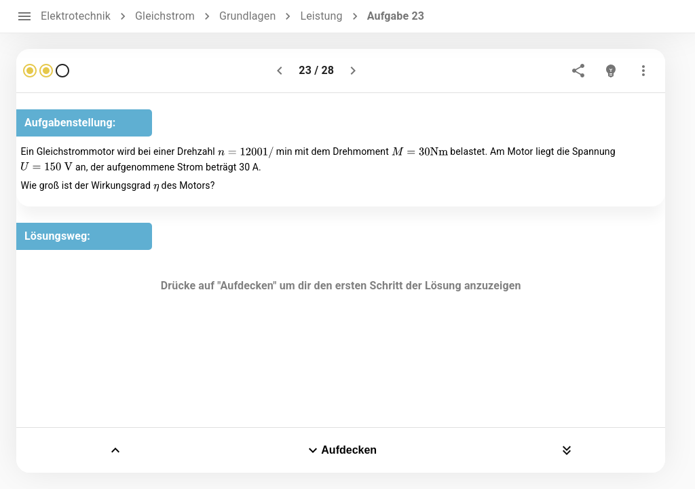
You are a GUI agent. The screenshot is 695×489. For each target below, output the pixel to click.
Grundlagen (247, 16)
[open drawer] (24, 16)
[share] (578, 70)
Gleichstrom (165, 16)
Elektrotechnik (76, 16)
